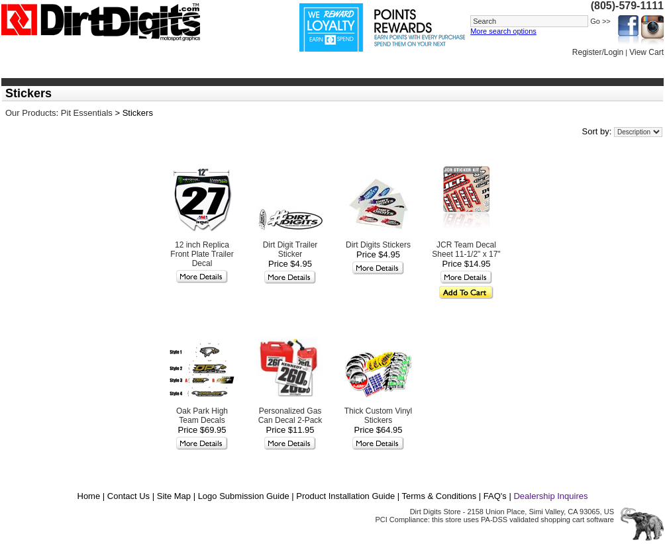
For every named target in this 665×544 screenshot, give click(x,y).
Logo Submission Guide (243, 496)
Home (89, 496)
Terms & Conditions (439, 496)
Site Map (174, 496)
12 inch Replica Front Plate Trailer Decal (201, 254)
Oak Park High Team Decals (202, 415)
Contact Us (128, 496)
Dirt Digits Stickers (378, 244)
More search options (503, 31)
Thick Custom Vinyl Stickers (378, 415)
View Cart (646, 52)
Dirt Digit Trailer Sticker (290, 249)
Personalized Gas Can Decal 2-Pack (290, 415)
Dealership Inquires (550, 496)
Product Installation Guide (345, 496)
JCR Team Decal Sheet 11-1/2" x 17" (466, 249)
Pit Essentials (87, 113)
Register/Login (597, 52)
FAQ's (495, 496)
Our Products (30, 113)
